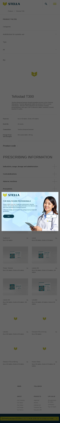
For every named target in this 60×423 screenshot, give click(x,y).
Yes (9, 216)
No (51, 216)
